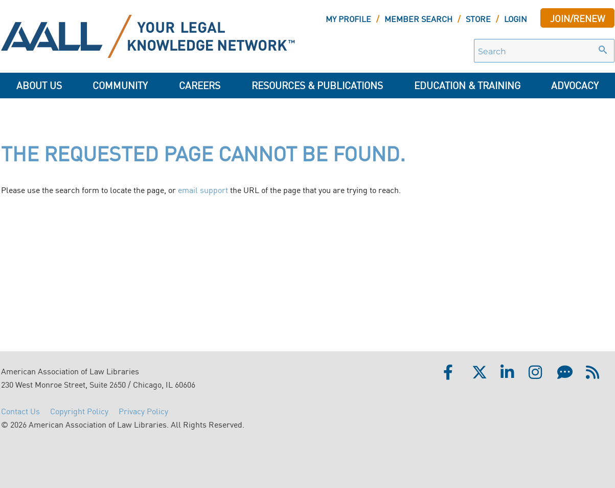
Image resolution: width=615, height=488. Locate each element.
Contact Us (20, 411)
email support (203, 189)
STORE (478, 18)
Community (120, 85)
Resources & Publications (317, 85)
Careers (199, 85)
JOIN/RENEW (577, 18)
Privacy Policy (143, 411)
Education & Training (467, 85)
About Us (39, 85)
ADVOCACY (575, 85)
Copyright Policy (79, 411)
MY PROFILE (348, 18)
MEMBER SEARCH (418, 18)
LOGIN (515, 18)
